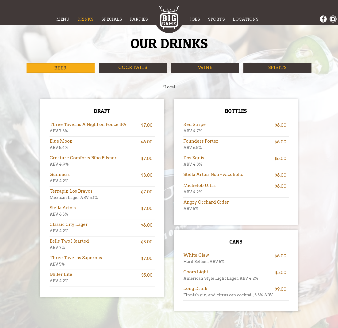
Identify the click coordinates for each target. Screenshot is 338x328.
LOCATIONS (245, 19)
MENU (63, 19)
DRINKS (85, 19)
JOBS (195, 19)
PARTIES (139, 19)
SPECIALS (112, 19)
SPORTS (217, 19)
